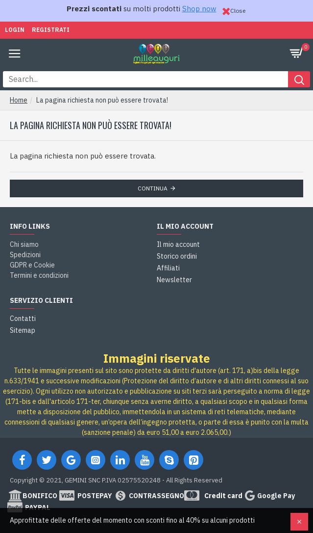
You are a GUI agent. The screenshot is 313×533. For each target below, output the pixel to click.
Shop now (199, 8)
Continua (153, 188)
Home (18, 100)
